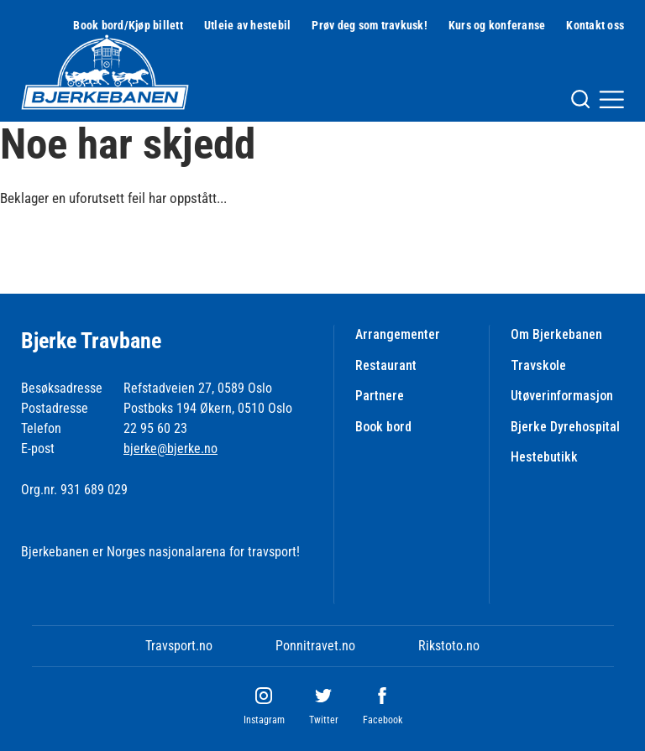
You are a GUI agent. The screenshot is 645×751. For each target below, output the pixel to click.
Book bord (383, 427)
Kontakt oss (595, 25)
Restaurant (386, 365)
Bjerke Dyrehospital (565, 427)
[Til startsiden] (105, 72)
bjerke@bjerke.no (170, 448)
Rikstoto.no (449, 646)
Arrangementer (397, 334)
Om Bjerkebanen (556, 334)
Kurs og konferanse (497, 25)
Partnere (379, 396)
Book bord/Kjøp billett (128, 25)
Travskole (538, 365)
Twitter (323, 720)
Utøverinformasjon (562, 396)
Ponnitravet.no (315, 646)
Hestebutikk (544, 457)
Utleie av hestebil (247, 25)
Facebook (382, 720)
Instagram (264, 720)
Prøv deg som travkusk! (369, 25)
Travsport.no (178, 646)
